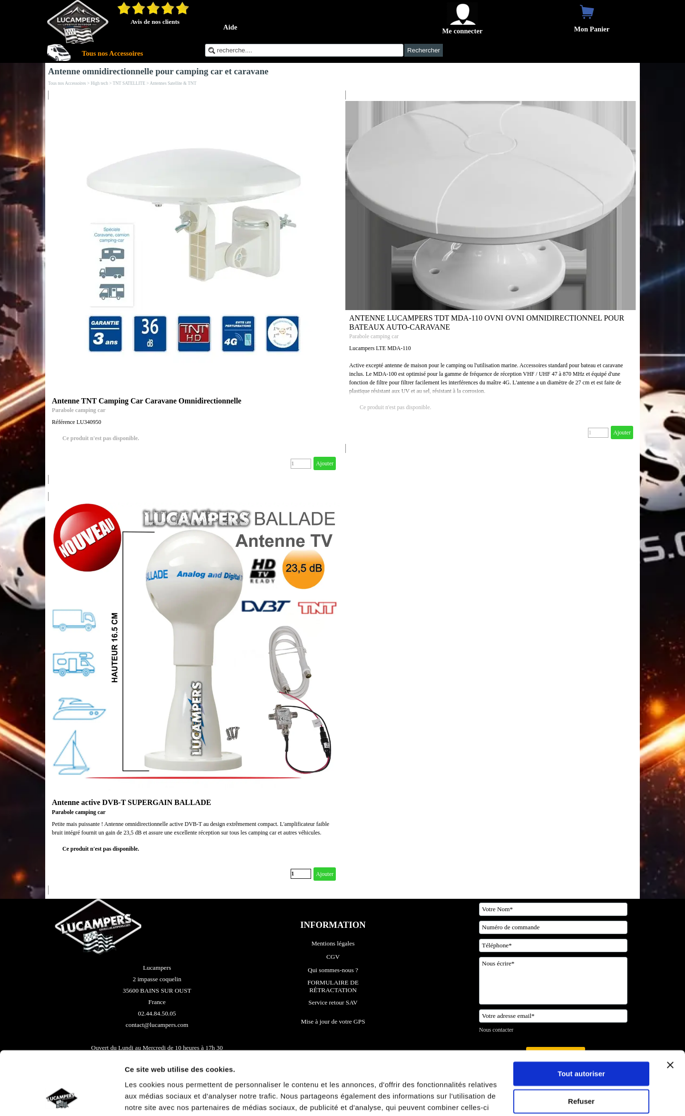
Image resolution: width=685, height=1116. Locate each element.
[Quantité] (301, 464)
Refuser (581, 1042)
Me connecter (462, 31)
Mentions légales (333, 943)
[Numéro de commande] (553, 927)
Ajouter (324, 463)
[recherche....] (304, 50)
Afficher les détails (157, 1097)
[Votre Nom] (553, 909)
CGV (333, 956)
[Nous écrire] (553, 981)
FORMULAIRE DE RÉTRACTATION (333, 986)
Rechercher (423, 50)
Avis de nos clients (154, 21)
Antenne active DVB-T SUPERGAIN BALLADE (131, 802)
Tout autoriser (581, 1014)
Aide (230, 27)
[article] (194, 287)
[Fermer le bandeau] (670, 1005)
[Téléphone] (553, 945)
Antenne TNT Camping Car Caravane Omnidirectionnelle (146, 401)
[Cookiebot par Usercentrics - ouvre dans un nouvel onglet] (61, 1097)
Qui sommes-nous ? (333, 970)
